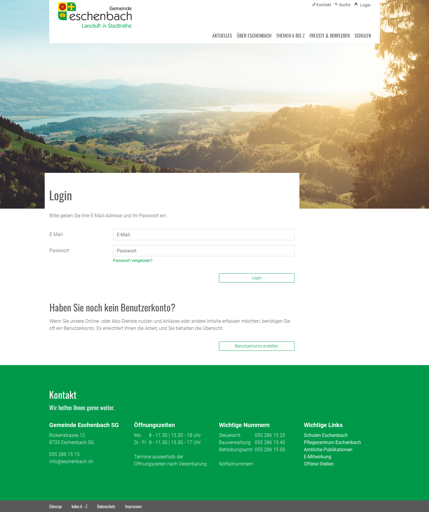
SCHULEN (363, 35)
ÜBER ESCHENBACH (254, 35)
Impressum (133, 506)
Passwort (59, 250)
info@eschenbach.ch (71, 461)
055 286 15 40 (270, 442)
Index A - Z (79, 506)
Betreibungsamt (235, 449)
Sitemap (55, 506)
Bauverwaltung (235, 442)
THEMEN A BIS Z (290, 35)
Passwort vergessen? (133, 260)
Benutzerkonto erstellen (257, 346)
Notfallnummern (236, 464)
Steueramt (229, 435)
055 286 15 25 (270, 435)
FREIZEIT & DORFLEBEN (330, 35)
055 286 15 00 (270, 449)
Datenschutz (106, 506)
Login (257, 277)
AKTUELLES (222, 35)
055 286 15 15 (64, 454)
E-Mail (56, 234)
